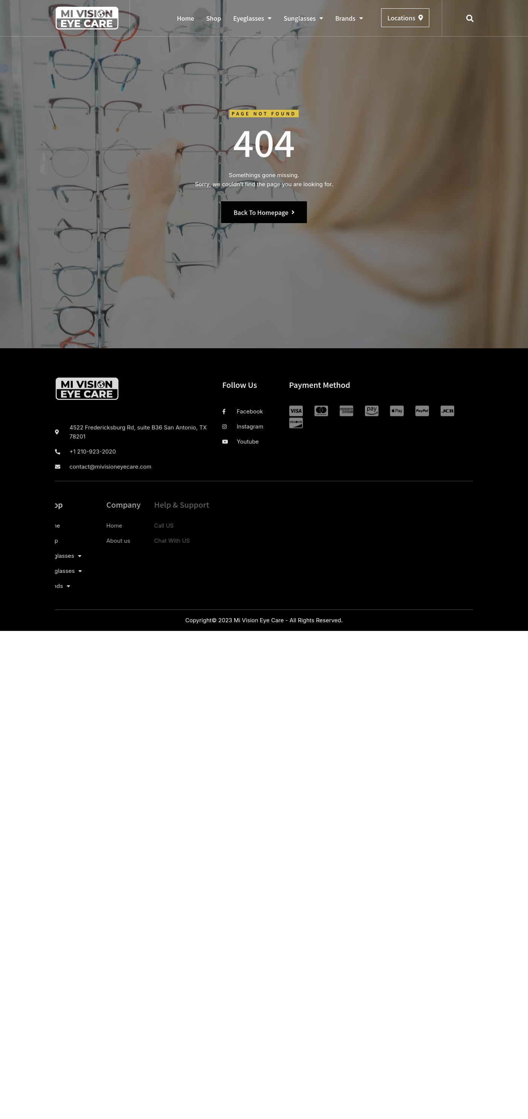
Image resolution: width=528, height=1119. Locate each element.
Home (185, 18)
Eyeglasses (252, 18)
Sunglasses (303, 18)
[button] (470, 18)
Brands (349, 18)
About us (72, 540)
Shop (213, 18)
